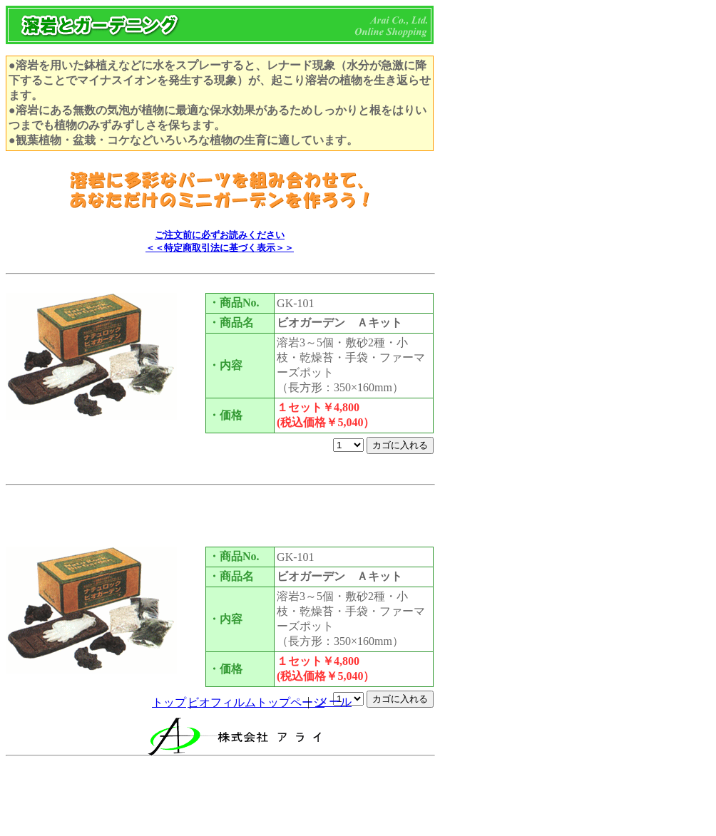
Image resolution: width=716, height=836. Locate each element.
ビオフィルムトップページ (256, 702)
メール (334, 702)
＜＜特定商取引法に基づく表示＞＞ (219, 247)
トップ (169, 702)
